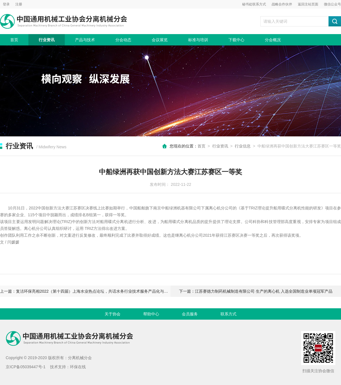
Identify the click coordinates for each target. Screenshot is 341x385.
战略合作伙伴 (282, 4)
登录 (6, 4)
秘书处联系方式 (254, 4)
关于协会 (112, 314)
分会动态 (123, 40)
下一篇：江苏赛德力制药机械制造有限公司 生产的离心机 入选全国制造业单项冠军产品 (255, 291)
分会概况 (273, 40)
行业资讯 (47, 40)
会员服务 (190, 314)
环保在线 (78, 367)
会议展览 (160, 40)
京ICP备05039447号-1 (25, 367)
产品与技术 (85, 40)
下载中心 (236, 40)
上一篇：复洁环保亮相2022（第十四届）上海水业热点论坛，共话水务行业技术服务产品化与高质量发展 (85, 291)
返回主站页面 (308, 4)
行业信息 (243, 146)
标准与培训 (198, 40)
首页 (14, 40)
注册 (18, 4)
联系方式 (228, 314)
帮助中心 (151, 314)
